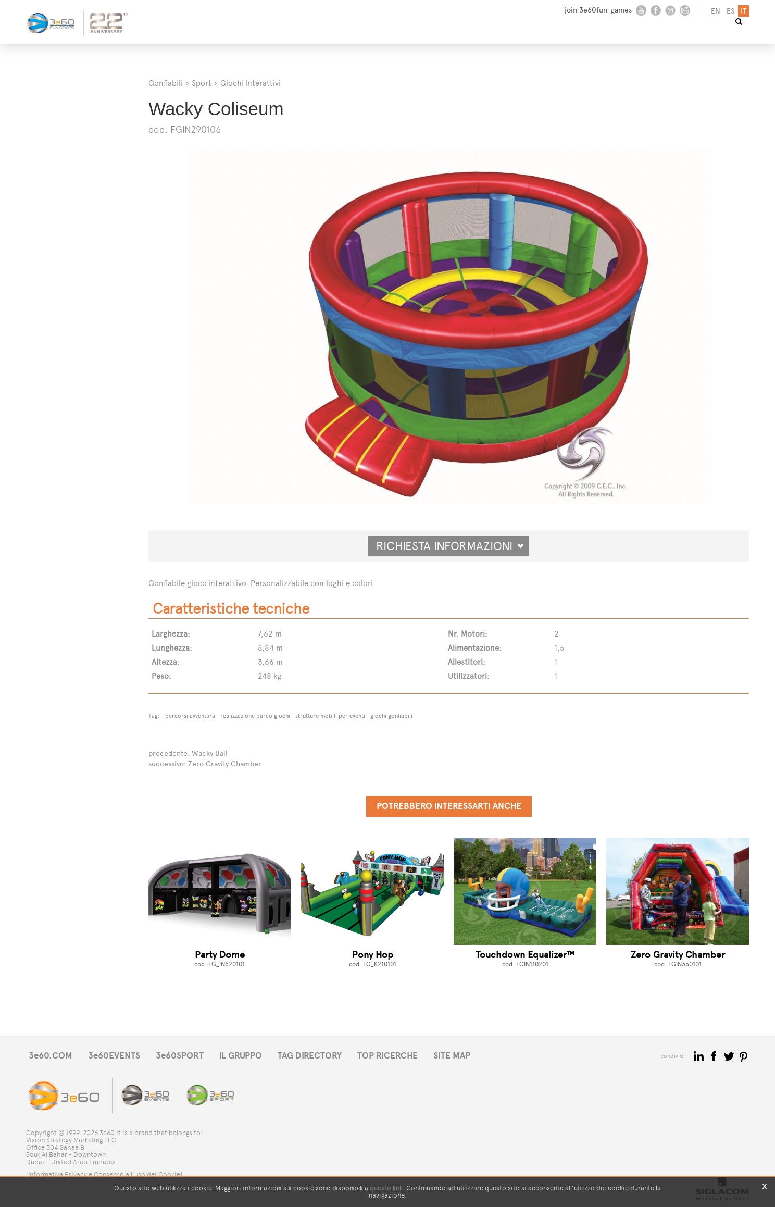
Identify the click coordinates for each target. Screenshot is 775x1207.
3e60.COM (50, 1055)
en (715, 11)
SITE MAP (451, 1055)
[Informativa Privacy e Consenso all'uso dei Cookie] (104, 1174)
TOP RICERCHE (387, 1055)
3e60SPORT (180, 1055)
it (743, 11)
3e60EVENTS (114, 1055)
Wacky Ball (210, 753)
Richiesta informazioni (450, 546)
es (730, 11)
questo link (386, 1188)
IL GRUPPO (240, 1055)
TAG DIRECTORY (310, 1055)
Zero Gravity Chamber (224, 764)
